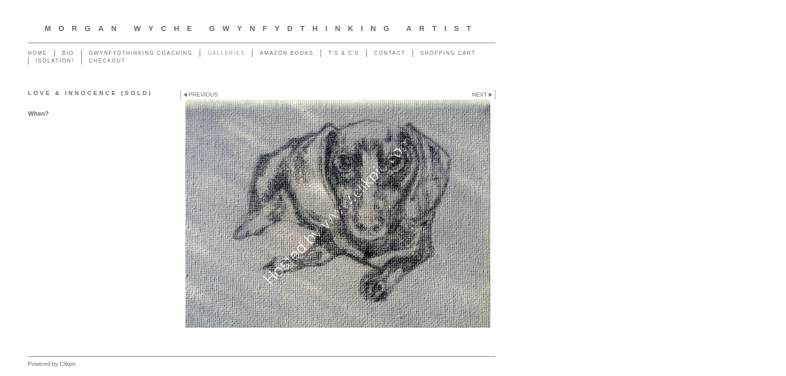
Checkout (107, 61)
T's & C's (343, 53)
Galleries (226, 53)
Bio (68, 53)
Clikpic (67, 364)
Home (37, 53)
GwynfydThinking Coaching (141, 53)
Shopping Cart (448, 53)
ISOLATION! (55, 61)
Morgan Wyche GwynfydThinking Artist (262, 28)
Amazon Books (286, 53)
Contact (389, 53)
